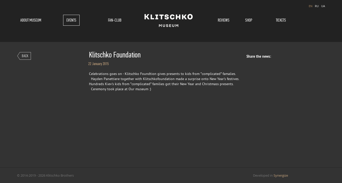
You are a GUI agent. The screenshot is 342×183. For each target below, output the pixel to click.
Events (71, 20)
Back (25, 55)
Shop (248, 20)
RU (317, 6)
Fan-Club (114, 20)
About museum (30, 20)
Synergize (281, 175)
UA (323, 6)
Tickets (281, 20)
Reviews (223, 20)
